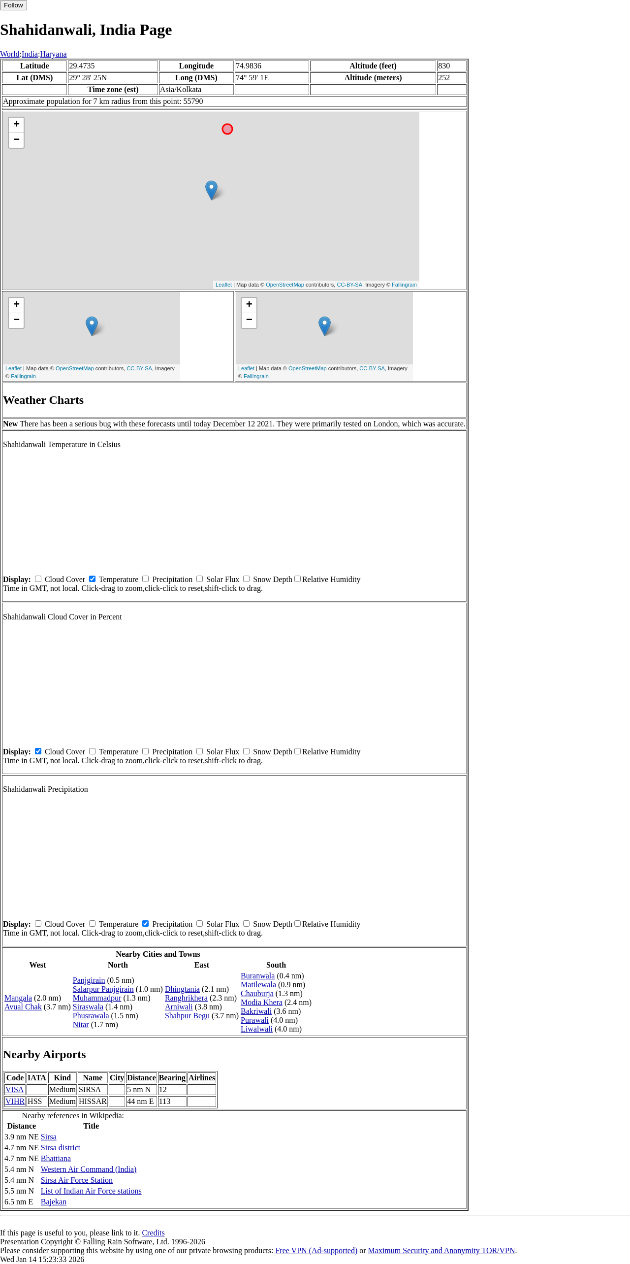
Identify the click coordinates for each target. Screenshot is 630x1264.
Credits (153, 1233)
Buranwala (258, 976)
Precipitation (172, 579)
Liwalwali (257, 1029)
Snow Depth (272, 579)
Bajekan (53, 1202)
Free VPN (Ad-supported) (316, 1250)
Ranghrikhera (186, 998)
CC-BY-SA (349, 285)
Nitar (81, 1024)
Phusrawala (91, 1015)
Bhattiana (56, 1158)
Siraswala (88, 1007)
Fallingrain (404, 285)
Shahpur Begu (187, 1015)
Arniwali (179, 1007)
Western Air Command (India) (89, 1169)
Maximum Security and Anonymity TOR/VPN (441, 1250)
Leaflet (224, 285)
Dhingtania (182, 989)
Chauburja (257, 993)
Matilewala (258, 984)
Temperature (119, 579)
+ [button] (16, 125)
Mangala (18, 998)
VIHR (15, 1101)
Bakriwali (256, 1011)
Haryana (53, 54)
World (10, 54)
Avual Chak (23, 1007)
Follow (13, 5)
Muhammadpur (97, 998)
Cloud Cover (65, 579)
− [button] (16, 140)
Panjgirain (89, 980)
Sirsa (49, 1137)
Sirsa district (60, 1147)
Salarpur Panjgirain (103, 989)
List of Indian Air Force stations (91, 1191)
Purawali (255, 1020)
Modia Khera (262, 1002)
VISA (14, 1089)
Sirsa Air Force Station (77, 1180)
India (30, 54)
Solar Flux (222, 579)
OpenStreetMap (285, 285)
